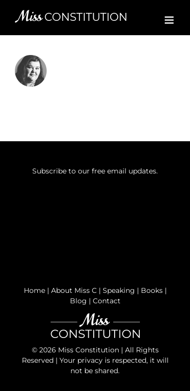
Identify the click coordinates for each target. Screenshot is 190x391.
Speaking (119, 290)
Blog (78, 300)
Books (152, 290)
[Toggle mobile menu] (170, 20)
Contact (107, 300)
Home (34, 290)
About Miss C (74, 290)
